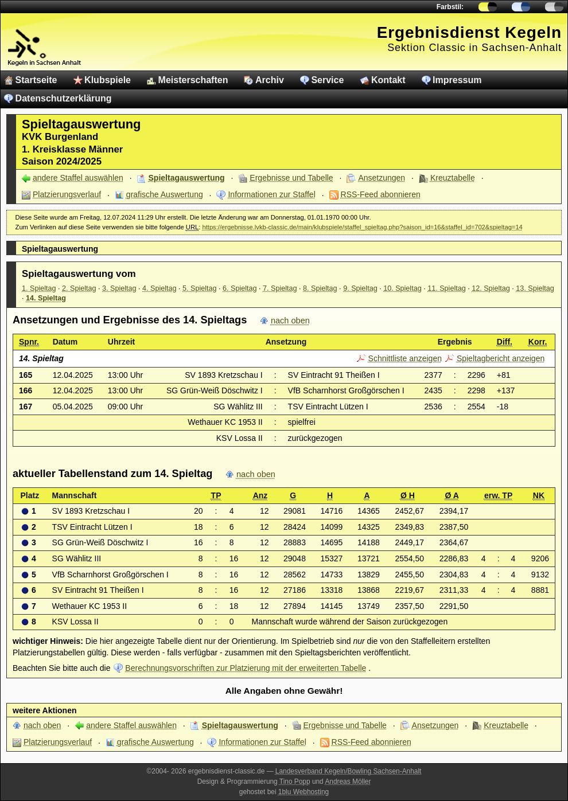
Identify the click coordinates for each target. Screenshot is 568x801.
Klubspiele (107, 80)
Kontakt (388, 80)
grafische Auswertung (164, 194)
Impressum (457, 80)
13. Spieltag (535, 288)
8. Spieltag (320, 288)
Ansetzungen (381, 177)
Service (327, 80)
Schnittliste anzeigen (405, 358)
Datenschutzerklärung (63, 98)
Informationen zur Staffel (271, 194)
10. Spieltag (402, 288)
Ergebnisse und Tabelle (291, 177)
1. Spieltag (39, 288)
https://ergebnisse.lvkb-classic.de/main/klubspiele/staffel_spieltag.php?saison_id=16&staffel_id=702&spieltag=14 (362, 227)
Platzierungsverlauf (67, 194)
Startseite (36, 80)
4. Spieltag (159, 288)
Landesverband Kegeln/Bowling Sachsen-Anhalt (348, 771)
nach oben (290, 320)
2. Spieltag (79, 288)
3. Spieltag (119, 288)
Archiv (269, 80)
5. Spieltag (199, 288)
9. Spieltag (360, 288)
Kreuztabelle (452, 177)
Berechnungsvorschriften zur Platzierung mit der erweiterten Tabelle (245, 668)
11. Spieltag (446, 288)
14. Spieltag (46, 298)
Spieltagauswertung (187, 177)
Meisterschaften (193, 80)
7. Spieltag (280, 288)
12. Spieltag (491, 288)
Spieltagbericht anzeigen (500, 358)
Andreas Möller (348, 781)
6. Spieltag (240, 288)
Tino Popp (294, 781)
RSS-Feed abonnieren (381, 194)
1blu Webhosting (303, 792)
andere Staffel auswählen (78, 177)
